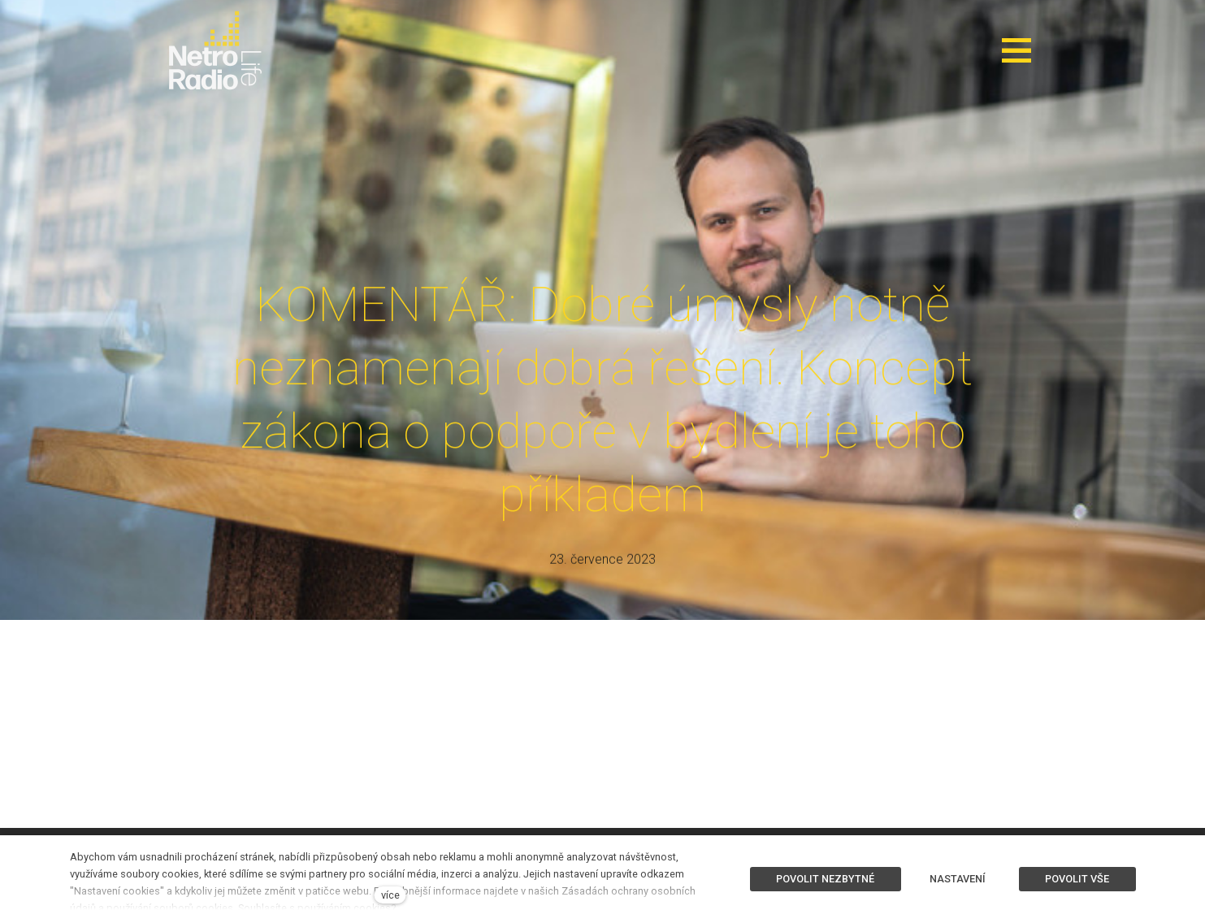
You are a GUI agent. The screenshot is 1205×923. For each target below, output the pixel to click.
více (390, 895)
